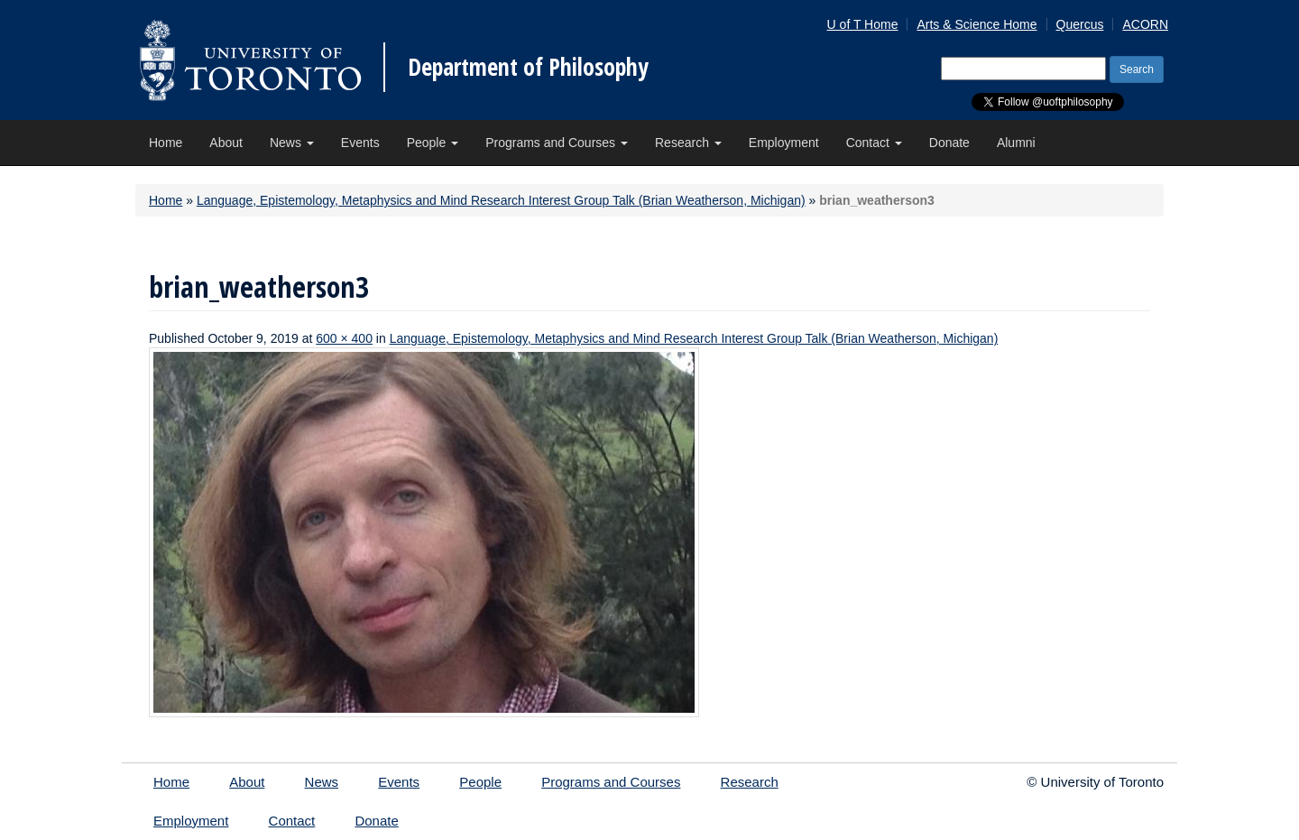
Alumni (1016, 142)
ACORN (1145, 24)
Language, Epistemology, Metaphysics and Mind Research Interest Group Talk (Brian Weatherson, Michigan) (501, 200)
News (292, 142)
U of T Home (862, 24)
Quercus (1080, 24)
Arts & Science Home (976, 24)
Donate (949, 142)
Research (688, 142)
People (432, 142)
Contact (874, 142)
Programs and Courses (556, 142)
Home (165, 142)
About (226, 142)
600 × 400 (344, 338)
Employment (784, 142)
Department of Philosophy (528, 67)
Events (360, 142)
